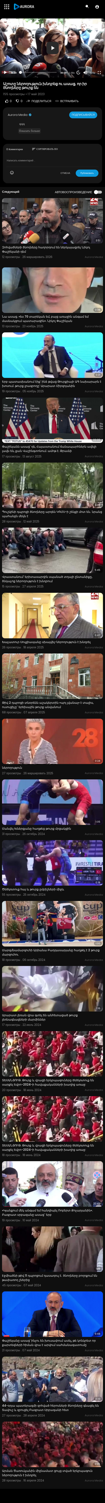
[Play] (5, 73)
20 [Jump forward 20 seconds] (78, 72)
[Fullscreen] (99, 73)
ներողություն (12, 768)
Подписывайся (83, 115)
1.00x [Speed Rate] (72, 73)
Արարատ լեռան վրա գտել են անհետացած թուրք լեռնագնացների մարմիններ (40, 1017)
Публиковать (87, 173)
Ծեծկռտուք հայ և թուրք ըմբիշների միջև (33, 889)
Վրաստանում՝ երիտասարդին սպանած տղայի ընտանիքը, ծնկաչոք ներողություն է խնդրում (47, 579)
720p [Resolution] (92, 73)
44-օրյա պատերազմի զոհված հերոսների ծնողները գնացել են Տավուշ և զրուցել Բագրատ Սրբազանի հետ (50, 1408)
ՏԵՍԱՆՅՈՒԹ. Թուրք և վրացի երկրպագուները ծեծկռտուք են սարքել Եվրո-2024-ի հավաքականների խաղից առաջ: (48, 1082)
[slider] (38, 72)
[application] (52, 48)
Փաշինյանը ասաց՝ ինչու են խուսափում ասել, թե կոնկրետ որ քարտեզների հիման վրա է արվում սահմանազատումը (49, 1343)
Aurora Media (20, 115)
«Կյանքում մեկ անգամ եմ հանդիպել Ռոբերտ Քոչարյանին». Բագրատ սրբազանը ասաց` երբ (47, 1212)
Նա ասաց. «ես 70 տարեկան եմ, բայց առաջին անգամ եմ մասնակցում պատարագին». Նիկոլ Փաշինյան (45, 319)
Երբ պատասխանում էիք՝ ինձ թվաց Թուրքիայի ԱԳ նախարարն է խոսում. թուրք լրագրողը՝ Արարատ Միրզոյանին (51, 384)
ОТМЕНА (65, 173)
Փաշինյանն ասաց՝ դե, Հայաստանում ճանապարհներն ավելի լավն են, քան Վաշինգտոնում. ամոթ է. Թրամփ (49, 449)
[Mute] (85, 73)
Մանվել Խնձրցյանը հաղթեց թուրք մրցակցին (36, 829)
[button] (97, 7)
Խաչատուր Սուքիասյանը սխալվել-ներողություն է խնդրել (46, 642)
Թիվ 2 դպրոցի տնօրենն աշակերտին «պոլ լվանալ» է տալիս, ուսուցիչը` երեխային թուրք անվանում (48, 705)
